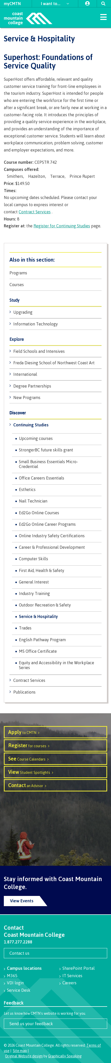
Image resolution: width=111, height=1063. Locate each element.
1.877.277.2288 (18, 941)
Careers (69, 982)
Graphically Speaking (65, 1056)
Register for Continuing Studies (62, 225)
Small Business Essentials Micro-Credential (48, 464)
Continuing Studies (31, 424)
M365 (12, 975)
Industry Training (34, 593)
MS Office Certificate (38, 651)
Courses (16, 284)
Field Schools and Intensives (39, 351)
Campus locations (24, 968)
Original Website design (24, 1056)
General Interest (34, 582)
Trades (25, 627)
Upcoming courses (36, 438)
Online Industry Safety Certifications (52, 535)
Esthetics (27, 489)
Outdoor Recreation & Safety (45, 605)
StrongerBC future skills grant (46, 449)
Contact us (19, 953)
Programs (18, 273)
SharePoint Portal (78, 968)
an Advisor (25, 785)
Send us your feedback (31, 1023)
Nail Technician (33, 501)
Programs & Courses (55, 259)
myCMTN (12, 3)
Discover (17, 413)
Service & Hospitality (38, 616)
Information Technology (35, 323)
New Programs (26, 397)
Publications (24, 692)
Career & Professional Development (52, 547)
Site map (20, 1050)
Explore (16, 339)
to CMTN (22, 732)
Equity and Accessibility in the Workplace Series (56, 665)
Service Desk (18, 990)
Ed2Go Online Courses (39, 512)
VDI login (15, 982)
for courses (27, 745)
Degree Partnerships (32, 386)
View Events (22, 900)
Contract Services (29, 680)
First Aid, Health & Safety (41, 570)
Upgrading (22, 312)
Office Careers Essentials (41, 478)
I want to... (51, 3)
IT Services (72, 975)
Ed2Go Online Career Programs (47, 524)
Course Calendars (27, 758)
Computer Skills (33, 558)
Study (14, 300)
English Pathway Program (42, 639)
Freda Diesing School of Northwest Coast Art (54, 362)
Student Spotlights (29, 772)
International (25, 374)
